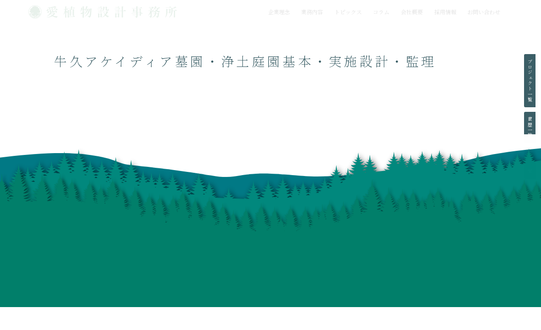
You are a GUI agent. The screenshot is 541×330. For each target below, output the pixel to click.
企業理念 (279, 12)
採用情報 (445, 12)
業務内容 (312, 12)
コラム (381, 12)
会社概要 (412, 12)
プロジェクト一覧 (529, 81)
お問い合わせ (483, 12)
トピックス (348, 12)
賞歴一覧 (529, 127)
